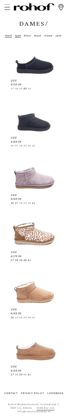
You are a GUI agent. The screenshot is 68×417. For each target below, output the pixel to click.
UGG (14, 80)
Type (18, 35)
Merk (8, 35)
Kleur (27, 35)
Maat (37, 35)
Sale (58, 35)
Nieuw (48, 35)
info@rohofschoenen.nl (34, 411)
